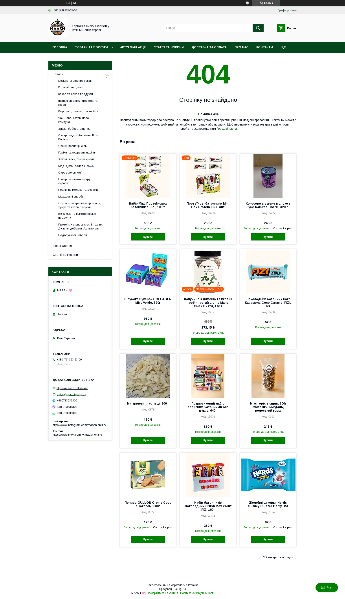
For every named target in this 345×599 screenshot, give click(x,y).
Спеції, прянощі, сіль (72, 146)
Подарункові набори (72, 235)
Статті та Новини (169, 47)
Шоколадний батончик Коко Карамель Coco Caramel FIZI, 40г (268, 302)
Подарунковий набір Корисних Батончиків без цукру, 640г (207, 407)
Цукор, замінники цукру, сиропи (74, 181)
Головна (59, 47)
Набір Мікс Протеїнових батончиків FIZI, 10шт (148, 205)
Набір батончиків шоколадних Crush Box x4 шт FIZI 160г (208, 506)
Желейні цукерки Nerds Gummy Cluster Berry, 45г (268, 504)
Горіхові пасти (227, 128)
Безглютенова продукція (75, 80)
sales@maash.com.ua (71, 394)
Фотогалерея (62, 246)
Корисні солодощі (70, 87)
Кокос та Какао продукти (75, 94)
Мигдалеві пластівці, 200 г (148, 403)
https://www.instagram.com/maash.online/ (79, 425)
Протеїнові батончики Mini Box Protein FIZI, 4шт (208, 205)
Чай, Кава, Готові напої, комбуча (74, 120)
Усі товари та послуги (278, 557)
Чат (327, 588)
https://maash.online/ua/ (72, 388)
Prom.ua (193, 585)
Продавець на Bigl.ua (172, 589)
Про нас (241, 47)
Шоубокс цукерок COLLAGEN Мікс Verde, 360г (147, 300)
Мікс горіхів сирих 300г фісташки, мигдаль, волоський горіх (268, 407)
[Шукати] (258, 28)
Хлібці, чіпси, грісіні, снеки (76, 159)
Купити (147, 236)
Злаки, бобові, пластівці (74, 128)
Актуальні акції (133, 47)
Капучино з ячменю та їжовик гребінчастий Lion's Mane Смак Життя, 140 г (208, 302)
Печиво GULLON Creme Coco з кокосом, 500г (148, 504)
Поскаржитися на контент (162, 593)
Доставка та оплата (209, 47)
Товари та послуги (91, 47)
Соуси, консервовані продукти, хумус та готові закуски (79, 205)
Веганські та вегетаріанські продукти (77, 215)
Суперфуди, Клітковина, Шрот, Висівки (79, 137)
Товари (58, 74)
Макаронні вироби (71, 196)
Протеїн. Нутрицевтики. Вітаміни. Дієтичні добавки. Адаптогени (80, 226)
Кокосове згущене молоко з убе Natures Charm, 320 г (268, 205)
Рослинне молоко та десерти (78, 189)
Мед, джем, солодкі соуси (76, 166)
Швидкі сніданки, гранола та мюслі (77, 102)
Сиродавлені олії (70, 172)
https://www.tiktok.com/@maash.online (77, 434)
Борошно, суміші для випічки (78, 111)
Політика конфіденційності (197, 593)
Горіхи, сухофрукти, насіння (77, 152)
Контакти (264, 47)
